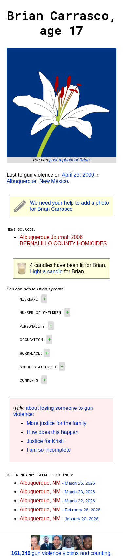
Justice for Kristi (45, 441)
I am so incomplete (49, 450)
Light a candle (46, 271)
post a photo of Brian (69, 159)
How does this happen (52, 432)
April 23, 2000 (78, 175)
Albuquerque (21, 181)
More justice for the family (56, 423)
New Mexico (53, 181)
